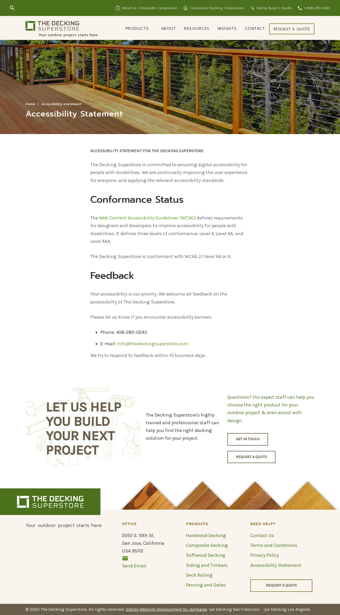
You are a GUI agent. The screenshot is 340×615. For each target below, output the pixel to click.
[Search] (12, 8)
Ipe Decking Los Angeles (287, 609)
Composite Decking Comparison (217, 8)
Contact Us (262, 535)
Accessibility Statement (275, 565)
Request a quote (292, 29)
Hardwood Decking (206, 535)
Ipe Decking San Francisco (234, 609)
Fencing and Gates (206, 585)
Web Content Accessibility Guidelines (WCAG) (147, 218)
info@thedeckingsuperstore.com (152, 344)
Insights (227, 28)
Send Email (134, 562)
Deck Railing (199, 575)
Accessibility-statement (61, 104)
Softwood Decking (205, 555)
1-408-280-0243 (317, 8)
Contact (255, 28)
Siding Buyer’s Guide (274, 8)
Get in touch (248, 439)
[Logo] (52, 26)
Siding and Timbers (207, 565)
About (168, 28)
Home (30, 104)
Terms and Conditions (273, 545)
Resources (197, 28)
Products (137, 28)
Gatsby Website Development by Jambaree (166, 609)
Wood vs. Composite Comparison (149, 8)
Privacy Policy (264, 555)
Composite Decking (207, 545)
